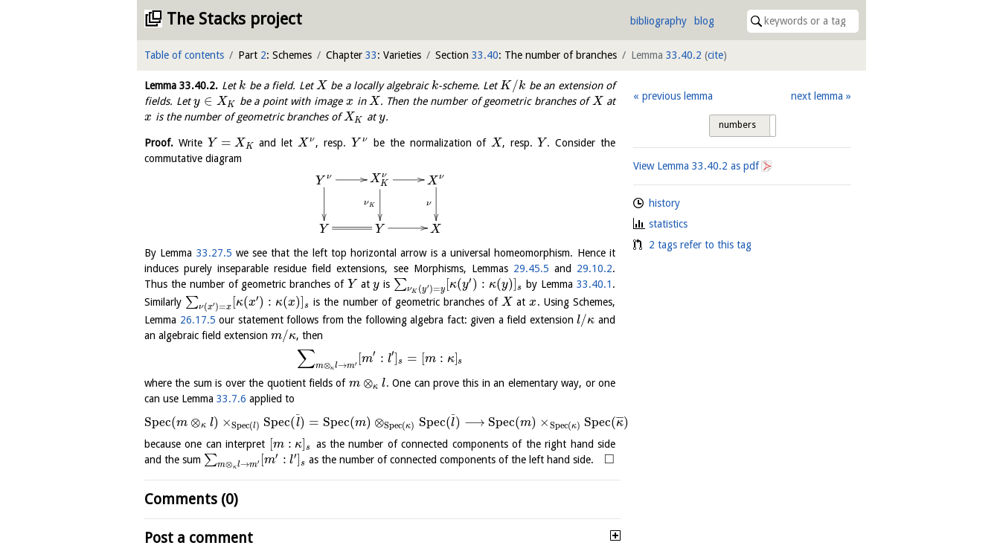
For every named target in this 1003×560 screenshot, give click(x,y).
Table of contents (184, 55)
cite (715, 55)
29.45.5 (531, 268)
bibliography (658, 21)
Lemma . (181, 85)
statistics (668, 224)
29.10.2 (594, 268)
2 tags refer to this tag (700, 245)
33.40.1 (594, 284)
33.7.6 (231, 399)
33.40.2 (684, 55)
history (664, 203)
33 (371, 55)
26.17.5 (198, 320)
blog (704, 21)
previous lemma (677, 96)
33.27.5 (214, 253)
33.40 (485, 55)
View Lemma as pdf (696, 166)
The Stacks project (234, 19)
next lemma (817, 96)
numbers (737, 125)
